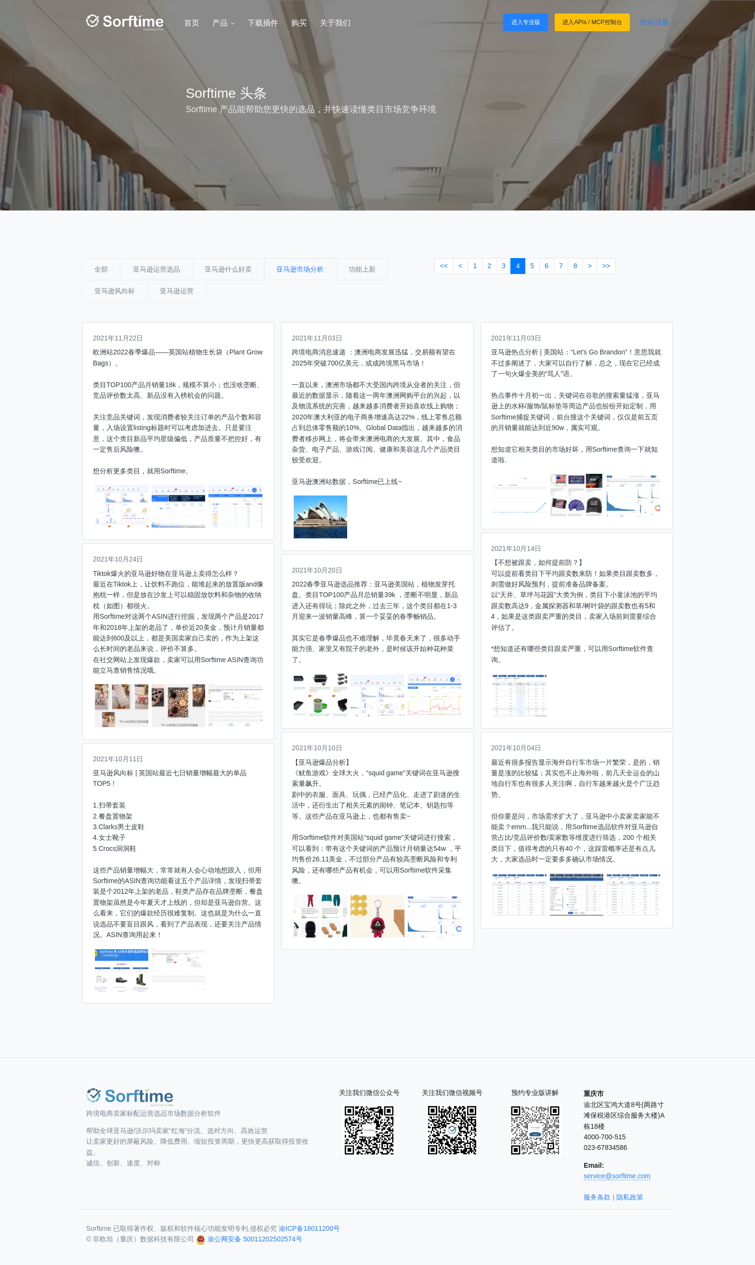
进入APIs (574, 22)
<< (444, 266)
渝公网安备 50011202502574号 (255, 1239)
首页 (191, 23)
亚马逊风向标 (114, 291)
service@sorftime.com (617, 1176)
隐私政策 (629, 1197)
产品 (223, 23)
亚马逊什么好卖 (228, 269)
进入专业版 (525, 22)
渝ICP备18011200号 (309, 1228)
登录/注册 (654, 22)
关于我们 (335, 23)
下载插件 (262, 23)
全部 (101, 269)
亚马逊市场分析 (300, 269)
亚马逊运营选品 (156, 269)
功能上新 (362, 269)
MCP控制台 (606, 22)
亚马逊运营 (177, 291)
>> (606, 266)
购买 (299, 23)
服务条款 (597, 1197)
